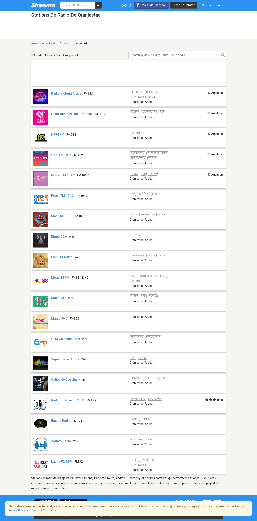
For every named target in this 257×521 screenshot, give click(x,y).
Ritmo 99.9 (59, 237)
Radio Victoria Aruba (66, 93)
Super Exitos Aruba (65, 359)
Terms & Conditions (44, 510)
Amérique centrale (43, 43)
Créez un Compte (184, 5)
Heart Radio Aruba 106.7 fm (71, 114)
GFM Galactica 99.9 (65, 339)
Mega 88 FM (60, 277)
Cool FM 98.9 (61, 155)
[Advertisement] (128, 85)
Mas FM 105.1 (61, 216)
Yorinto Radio (61, 441)
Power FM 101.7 (63, 175)
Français (191, 501)
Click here (91, 506)
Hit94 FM (57, 134)
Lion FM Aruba (61, 257)
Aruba (64, 43)
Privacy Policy (17, 510)
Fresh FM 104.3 (62, 196)
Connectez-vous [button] (212, 5)
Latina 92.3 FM (62, 461)
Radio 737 (58, 298)
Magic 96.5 (59, 318)
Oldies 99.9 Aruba (64, 380)
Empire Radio (61, 421)
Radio (126, 5)
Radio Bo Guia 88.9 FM (67, 400)
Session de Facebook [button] (151, 5)
